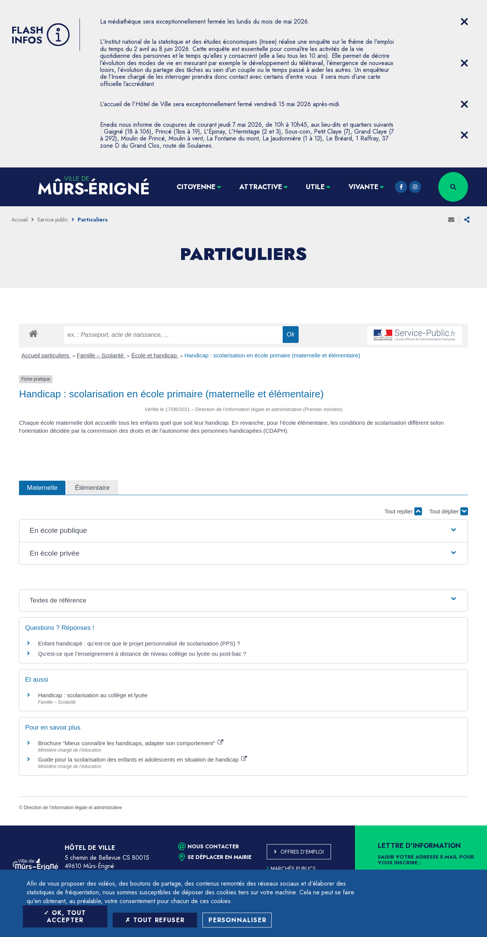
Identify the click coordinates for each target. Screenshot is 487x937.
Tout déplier (448, 511)
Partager (466, 219)
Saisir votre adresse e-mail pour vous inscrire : (426, 860)
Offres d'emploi (302, 852)
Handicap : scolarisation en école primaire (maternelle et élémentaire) (272, 355)
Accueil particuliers (46, 355)
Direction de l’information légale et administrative (73, 807)
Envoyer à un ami (451, 219)
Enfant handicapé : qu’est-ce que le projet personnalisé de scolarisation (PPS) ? (139, 643)
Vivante (364, 187)
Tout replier (403, 511)
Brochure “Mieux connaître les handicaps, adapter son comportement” (130, 743)
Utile (315, 187)
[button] (243, 530)
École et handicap (154, 355)
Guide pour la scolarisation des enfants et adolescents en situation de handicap (142, 759)
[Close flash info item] (464, 21)
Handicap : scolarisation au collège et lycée (93, 695)
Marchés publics (291, 868)
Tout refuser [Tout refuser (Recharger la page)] (155, 920)
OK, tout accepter (65, 916)
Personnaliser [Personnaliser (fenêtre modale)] (237, 920)
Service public (52, 219)
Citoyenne (196, 187)
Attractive (260, 187)
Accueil (19, 219)
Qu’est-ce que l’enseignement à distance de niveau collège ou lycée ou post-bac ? (142, 653)
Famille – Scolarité (101, 355)
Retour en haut (464, 825)
